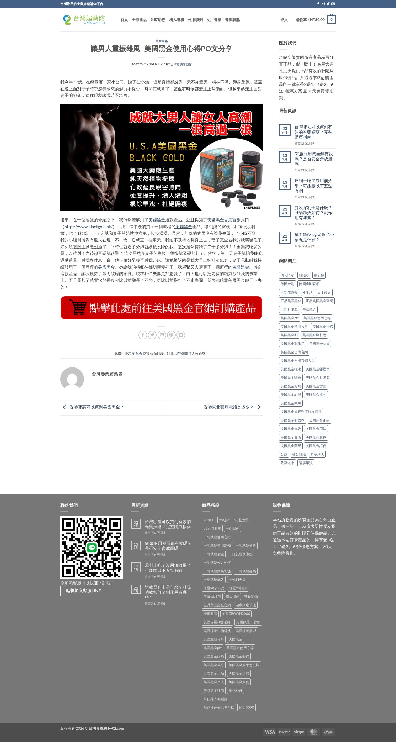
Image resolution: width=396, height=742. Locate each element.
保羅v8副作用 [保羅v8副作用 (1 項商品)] (214, 588)
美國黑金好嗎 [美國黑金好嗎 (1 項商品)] (214, 656)
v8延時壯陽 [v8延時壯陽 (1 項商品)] (212, 528)
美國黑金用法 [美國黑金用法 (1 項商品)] (214, 682)
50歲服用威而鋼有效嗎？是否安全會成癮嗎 (314, 158)
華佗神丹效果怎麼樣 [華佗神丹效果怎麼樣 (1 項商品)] (219, 707)
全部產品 (139, 19)
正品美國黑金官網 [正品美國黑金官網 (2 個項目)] (319, 301)
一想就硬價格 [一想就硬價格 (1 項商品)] (246, 545)
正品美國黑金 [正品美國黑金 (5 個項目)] (291, 301)
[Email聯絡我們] (333, 4)
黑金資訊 (162, 41)
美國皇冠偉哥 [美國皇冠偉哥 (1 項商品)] (214, 639)
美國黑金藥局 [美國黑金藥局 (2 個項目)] (291, 446)
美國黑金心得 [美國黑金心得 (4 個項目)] (291, 394)
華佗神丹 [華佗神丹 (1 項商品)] (235, 690)
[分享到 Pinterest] (171, 335)
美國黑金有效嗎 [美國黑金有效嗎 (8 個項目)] (292, 420)
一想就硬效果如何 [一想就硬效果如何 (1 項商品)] (217, 562)
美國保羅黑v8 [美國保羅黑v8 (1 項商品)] (246, 631)
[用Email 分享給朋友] (162, 335)
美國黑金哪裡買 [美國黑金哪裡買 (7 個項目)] (318, 369)
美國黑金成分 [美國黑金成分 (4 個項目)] (316, 394)
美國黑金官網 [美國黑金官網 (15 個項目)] (316, 386)
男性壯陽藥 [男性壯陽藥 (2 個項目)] (289, 309)
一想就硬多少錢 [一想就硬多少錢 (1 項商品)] (241, 554)
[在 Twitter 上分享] (152, 335)
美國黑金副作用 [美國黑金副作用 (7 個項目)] (292, 343)
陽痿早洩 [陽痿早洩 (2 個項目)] (306, 463)
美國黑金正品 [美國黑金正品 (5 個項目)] (319, 420)
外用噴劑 (195, 19)
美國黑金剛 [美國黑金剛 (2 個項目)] (289, 335)
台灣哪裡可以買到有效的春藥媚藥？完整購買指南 (313, 131)
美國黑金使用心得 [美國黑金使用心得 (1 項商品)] (240, 648)
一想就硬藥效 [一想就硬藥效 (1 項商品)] (214, 579)
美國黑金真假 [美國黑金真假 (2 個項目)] (291, 437)
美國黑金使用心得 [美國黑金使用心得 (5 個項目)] (317, 318)
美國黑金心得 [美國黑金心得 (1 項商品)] (239, 656)
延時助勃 (158, 19)
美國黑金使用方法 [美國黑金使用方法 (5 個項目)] (294, 326)
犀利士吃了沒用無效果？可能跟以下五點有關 (313, 185)
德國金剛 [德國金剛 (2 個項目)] (287, 284)
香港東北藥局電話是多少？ (233, 406)
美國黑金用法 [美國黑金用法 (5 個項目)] (316, 429)
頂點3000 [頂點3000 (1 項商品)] (246, 707)
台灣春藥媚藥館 (181, 64)
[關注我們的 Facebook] (318, 4)
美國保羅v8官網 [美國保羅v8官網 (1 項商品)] (248, 622)
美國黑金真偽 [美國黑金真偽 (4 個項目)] (316, 437)
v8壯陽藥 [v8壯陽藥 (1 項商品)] (241, 520)
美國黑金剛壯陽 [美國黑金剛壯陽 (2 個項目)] (314, 335)
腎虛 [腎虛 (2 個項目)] (284, 454)
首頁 (124, 19)
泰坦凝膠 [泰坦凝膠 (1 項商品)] (210, 614)
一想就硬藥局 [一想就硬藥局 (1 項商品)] (246, 571)
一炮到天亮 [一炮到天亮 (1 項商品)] (237, 579)
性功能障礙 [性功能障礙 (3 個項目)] (289, 292)
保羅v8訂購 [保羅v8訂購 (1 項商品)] (238, 588)
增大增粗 (176, 19)
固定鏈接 (181, 353)
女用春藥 (213, 19)
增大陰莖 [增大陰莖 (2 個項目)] (287, 275)
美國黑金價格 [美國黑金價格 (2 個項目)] (323, 326)
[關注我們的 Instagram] (323, 4)
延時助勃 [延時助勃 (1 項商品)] (251, 596)
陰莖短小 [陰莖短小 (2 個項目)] (287, 463)
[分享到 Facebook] (142, 335)
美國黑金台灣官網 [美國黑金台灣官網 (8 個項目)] (294, 352)
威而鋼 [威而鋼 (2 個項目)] (319, 275)
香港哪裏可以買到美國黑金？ (92, 406)
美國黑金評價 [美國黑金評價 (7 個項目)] (316, 446)
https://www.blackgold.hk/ (89, 226)
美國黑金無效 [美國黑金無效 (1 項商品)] (239, 673)
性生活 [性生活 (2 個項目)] (307, 292)
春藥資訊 (232, 19)
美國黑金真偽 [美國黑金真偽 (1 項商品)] (239, 682)
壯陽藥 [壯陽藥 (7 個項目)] (304, 275)
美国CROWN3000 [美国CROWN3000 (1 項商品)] (236, 614)
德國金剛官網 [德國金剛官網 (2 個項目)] (309, 284)
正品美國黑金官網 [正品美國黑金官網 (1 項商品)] (217, 605)
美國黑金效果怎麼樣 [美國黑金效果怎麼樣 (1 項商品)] (244, 665)
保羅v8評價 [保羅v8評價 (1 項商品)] (212, 596)
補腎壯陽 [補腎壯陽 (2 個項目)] (299, 454)
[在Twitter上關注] (328, 4)
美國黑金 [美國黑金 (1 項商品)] (235, 639)
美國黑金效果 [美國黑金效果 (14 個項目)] (291, 403)
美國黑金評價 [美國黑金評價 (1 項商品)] (214, 690)
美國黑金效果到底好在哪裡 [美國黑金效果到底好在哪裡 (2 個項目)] (301, 411)
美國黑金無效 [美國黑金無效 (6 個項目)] (291, 429)
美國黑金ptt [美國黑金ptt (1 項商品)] (213, 648)
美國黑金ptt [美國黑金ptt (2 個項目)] (290, 318)
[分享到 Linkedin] (180, 335)
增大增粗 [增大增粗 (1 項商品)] (232, 596)
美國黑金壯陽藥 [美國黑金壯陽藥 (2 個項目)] (318, 377)
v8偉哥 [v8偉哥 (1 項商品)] (209, 520)
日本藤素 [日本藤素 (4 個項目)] (324, 292)
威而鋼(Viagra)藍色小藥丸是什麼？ (314, 237)
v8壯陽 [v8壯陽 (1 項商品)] (224, 520)
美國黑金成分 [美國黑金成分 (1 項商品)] (214, 665)
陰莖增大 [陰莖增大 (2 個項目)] (317, 454)
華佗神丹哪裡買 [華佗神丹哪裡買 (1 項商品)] (215, 699)
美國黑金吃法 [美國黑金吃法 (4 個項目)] (291, 369)
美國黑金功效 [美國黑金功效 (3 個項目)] (319, 343)
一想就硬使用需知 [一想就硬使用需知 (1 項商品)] (217, 545)
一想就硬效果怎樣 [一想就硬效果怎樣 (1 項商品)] (217, 571)
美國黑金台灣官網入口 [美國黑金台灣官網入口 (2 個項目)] (298, 361)
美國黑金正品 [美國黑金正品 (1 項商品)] (214, 673)
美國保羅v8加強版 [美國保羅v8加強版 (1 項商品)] (217, 622)
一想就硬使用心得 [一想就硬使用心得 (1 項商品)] (217, 537)
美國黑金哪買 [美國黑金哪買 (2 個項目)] (291, 377)
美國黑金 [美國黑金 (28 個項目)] (309, 309)
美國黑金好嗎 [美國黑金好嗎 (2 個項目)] (291, 386)
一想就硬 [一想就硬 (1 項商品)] (232, 528)
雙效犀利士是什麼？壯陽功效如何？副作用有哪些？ (313, 212)
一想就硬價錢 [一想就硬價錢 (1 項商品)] (214, 554)
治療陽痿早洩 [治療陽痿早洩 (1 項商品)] (246, 605)
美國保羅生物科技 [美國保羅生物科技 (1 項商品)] (217, 631)
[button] (284, 19)
